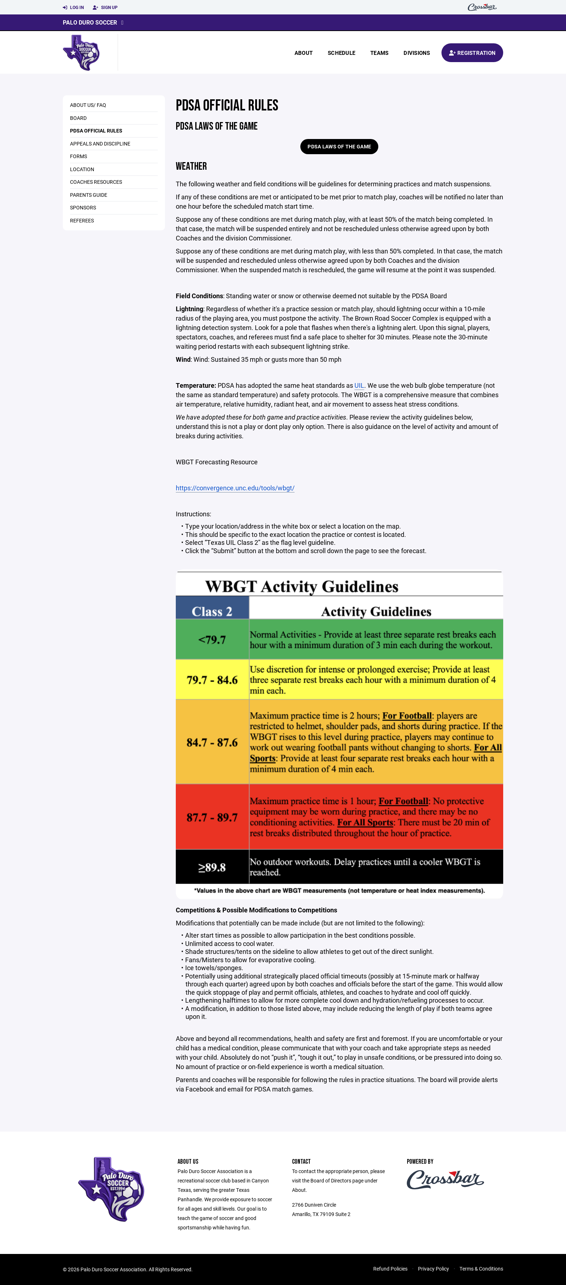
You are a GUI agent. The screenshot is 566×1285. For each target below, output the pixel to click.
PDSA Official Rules (96, 130)
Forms (78, 156)
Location (82, 169)
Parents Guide (88, 194)
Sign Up (105, 7)
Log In (73, 7)
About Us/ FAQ (88, 104)
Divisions (417, 52)
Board (78, 117)
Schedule (341, 52)
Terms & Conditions (481, 1268)
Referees (82, 220)
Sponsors (83, 207)
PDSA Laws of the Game (339, 146)
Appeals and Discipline (100, 143)
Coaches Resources (96, 181)
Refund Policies (390, 1268)
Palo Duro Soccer (90, 22)
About (304, 52)
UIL (359, 385)
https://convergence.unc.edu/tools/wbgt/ (235, 487)
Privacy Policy (433, 1268)
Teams (379, 52)
